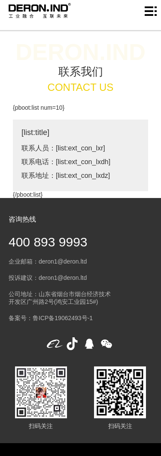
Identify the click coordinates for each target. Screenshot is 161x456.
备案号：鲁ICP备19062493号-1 (51, 318)
